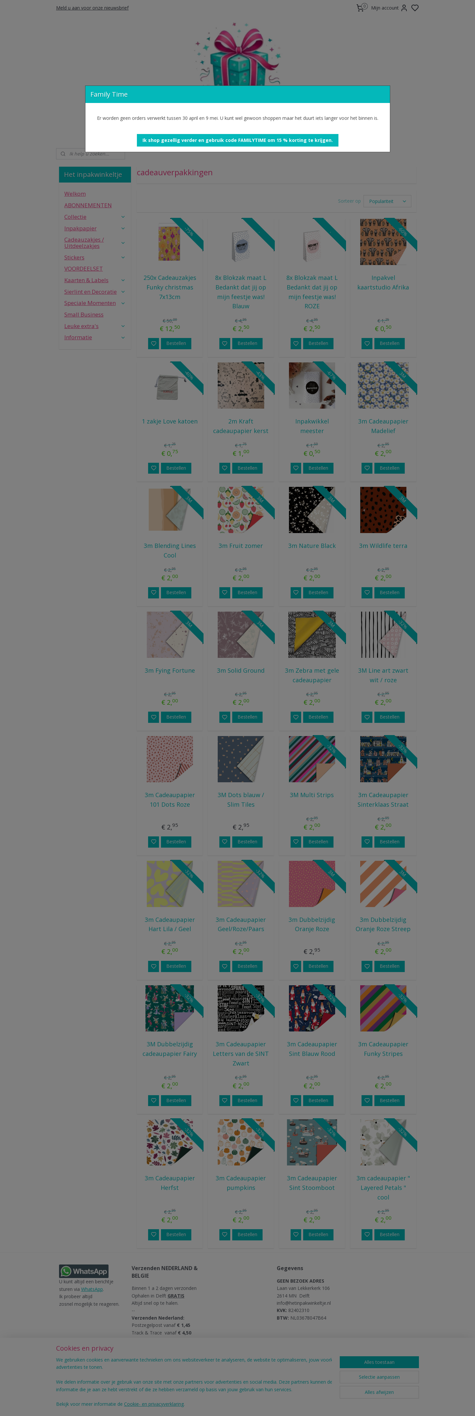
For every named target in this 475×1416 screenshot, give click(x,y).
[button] (237, 140)
